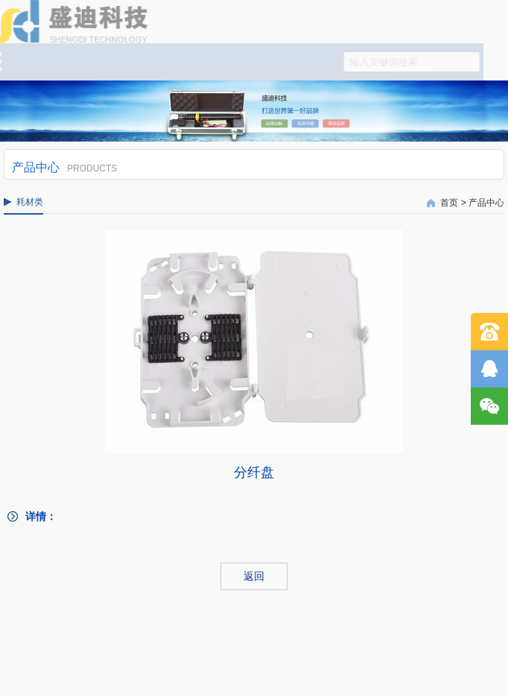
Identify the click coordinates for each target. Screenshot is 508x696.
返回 (254, 576)
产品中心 (486, 202)
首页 (449, 202)
